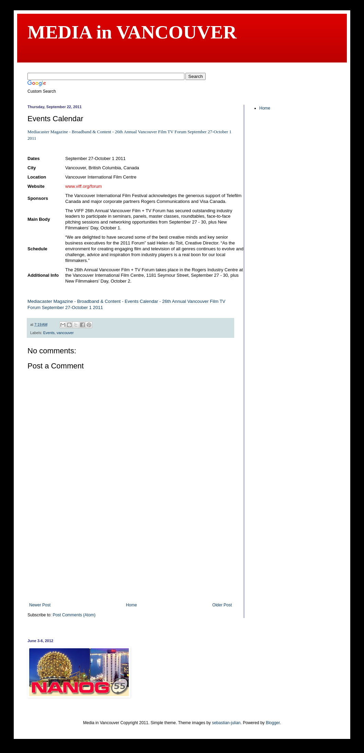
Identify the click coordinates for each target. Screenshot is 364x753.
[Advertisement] (130, 559)
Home (131, 605)
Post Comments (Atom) (74, 615)
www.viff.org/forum (83, 186)
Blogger (273, 722)
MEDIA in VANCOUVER (132, 32)
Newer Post (39, 605)
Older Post (222, 605)
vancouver (65, 333)
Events (49, 333)
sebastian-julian (226, 722)
